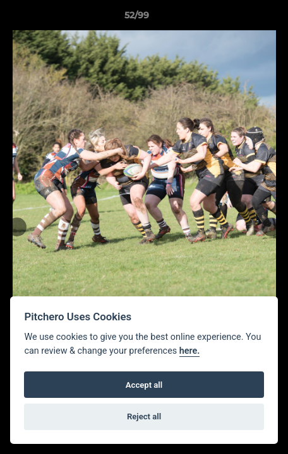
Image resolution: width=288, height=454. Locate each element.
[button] (242, 18)
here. (189, 351)
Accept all (144, 385)
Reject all (144, 416)
